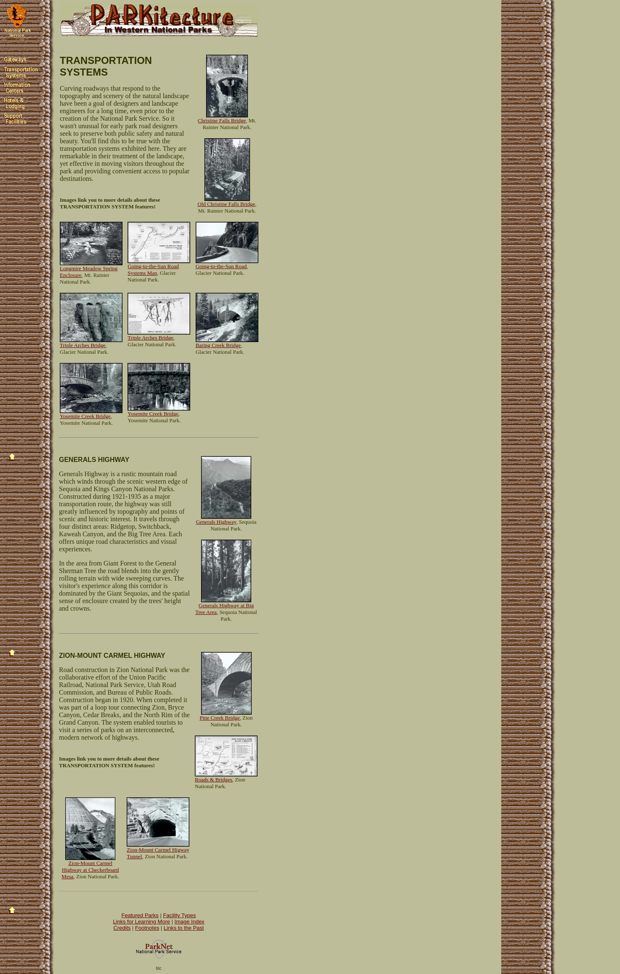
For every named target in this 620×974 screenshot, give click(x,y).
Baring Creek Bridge (218, 345)
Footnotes (147, 928)
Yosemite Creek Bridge (85, 416)
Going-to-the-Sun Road (221, 266)
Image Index (189, 921)
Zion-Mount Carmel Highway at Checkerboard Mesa (90, 870)
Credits (121, 928)
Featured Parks (140, 915)
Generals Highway (216, 522)
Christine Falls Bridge (222, 120)
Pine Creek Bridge (219, 718)
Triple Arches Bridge (82, 345)
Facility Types (179, 915)
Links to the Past (184, 928)
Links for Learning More (141, 921)
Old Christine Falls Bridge (226, 204)
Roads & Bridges (213, 779)
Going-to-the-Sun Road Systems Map (153, 269)
